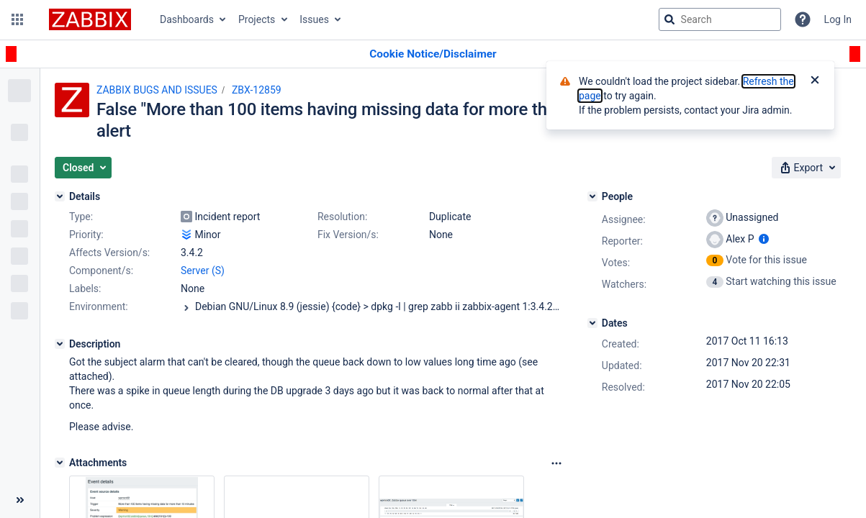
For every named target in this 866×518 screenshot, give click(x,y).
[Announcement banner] (433, 54)
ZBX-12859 (256, 90)
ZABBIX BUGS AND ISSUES (156, 90)
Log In (838, 19)
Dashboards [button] (187, 19)
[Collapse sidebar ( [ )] (19, 500)
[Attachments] (60, 463)
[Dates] (592, 323)
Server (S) (203, 270)
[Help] (802, 19)
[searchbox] (720, 19)
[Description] (60, 344)
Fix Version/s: (348, 234)
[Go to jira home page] (90, 19)
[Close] (815, 81)
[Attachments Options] (556, 463)
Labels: (85, 288)
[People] (592, 196)
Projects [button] (256, 19)
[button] (17, 19)
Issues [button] (314, 19)
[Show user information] (764, 239)
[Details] (60, 196)
